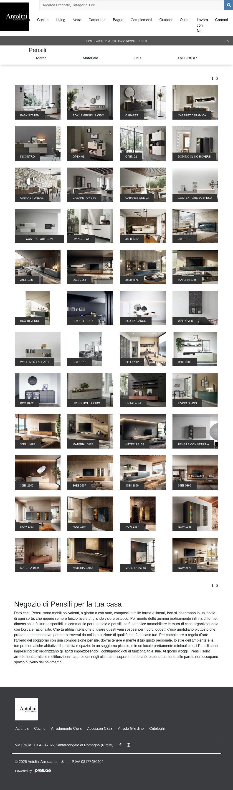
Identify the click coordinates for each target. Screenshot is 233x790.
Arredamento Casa (66, 728)
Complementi (141, 20)
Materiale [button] (90, 58)
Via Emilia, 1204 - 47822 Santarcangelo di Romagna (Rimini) (64, 745)
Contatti (221, 20)
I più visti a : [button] (187, 58)
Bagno (118, 20)
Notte (77, 20)
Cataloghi (156, 728)
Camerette (97, 20)
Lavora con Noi (202, 25)
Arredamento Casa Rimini (115, 41)
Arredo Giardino (130, 728)
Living (60, 20)
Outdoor (165, 20)
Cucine (42, 20)
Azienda (23, 20)
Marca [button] (41, 58)
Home (89, 41)
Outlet (185, 20)
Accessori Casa (99, 728)
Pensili (143, 41)
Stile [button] (138, 58)
